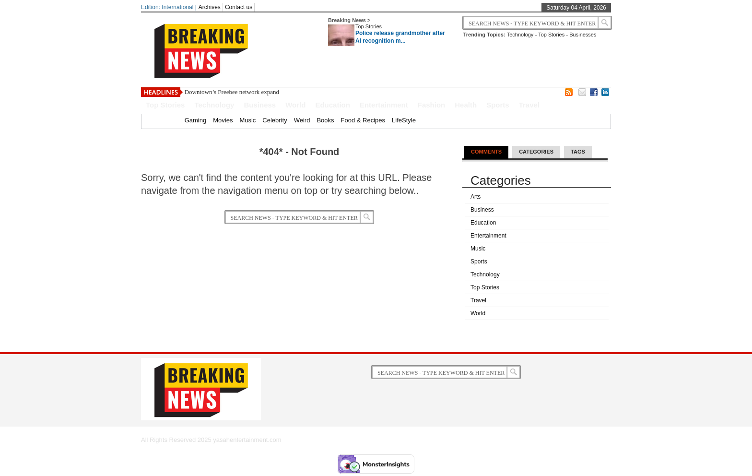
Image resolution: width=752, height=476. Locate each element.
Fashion (432, 105)
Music (247, 120)
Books (325, 120)
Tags (578, 152)
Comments (486, 152)
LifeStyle (404, 120)
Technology (520, 34)
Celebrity (274, 120)
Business (260, 105)
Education (332, 105)
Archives (210, 7)
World (295, 105)
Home (169, 120)
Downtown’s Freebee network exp (227, 91)
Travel (529, 105)
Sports (497, 105)
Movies (223, 120)
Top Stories (368, 26)
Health (466, 105)
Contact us (238, 7)
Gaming (196, 120)
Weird (302, 120)
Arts (475, 196)
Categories (536, 152)
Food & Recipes (363, 120)
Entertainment (384, 105)
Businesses (582, 34)
